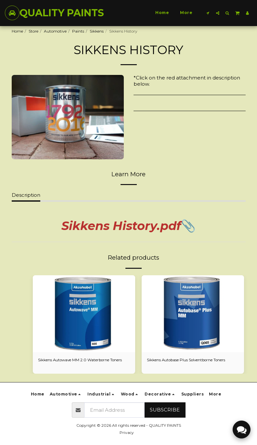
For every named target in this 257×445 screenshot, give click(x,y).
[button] (207, 13)
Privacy (127, 432)
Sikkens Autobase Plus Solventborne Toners (187, 360)
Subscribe (165, 410)
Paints (78, 31)
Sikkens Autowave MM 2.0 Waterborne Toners (81, 360)
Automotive (55, 31)
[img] (84, 313)
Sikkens (97, 31)
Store (33, 31)
